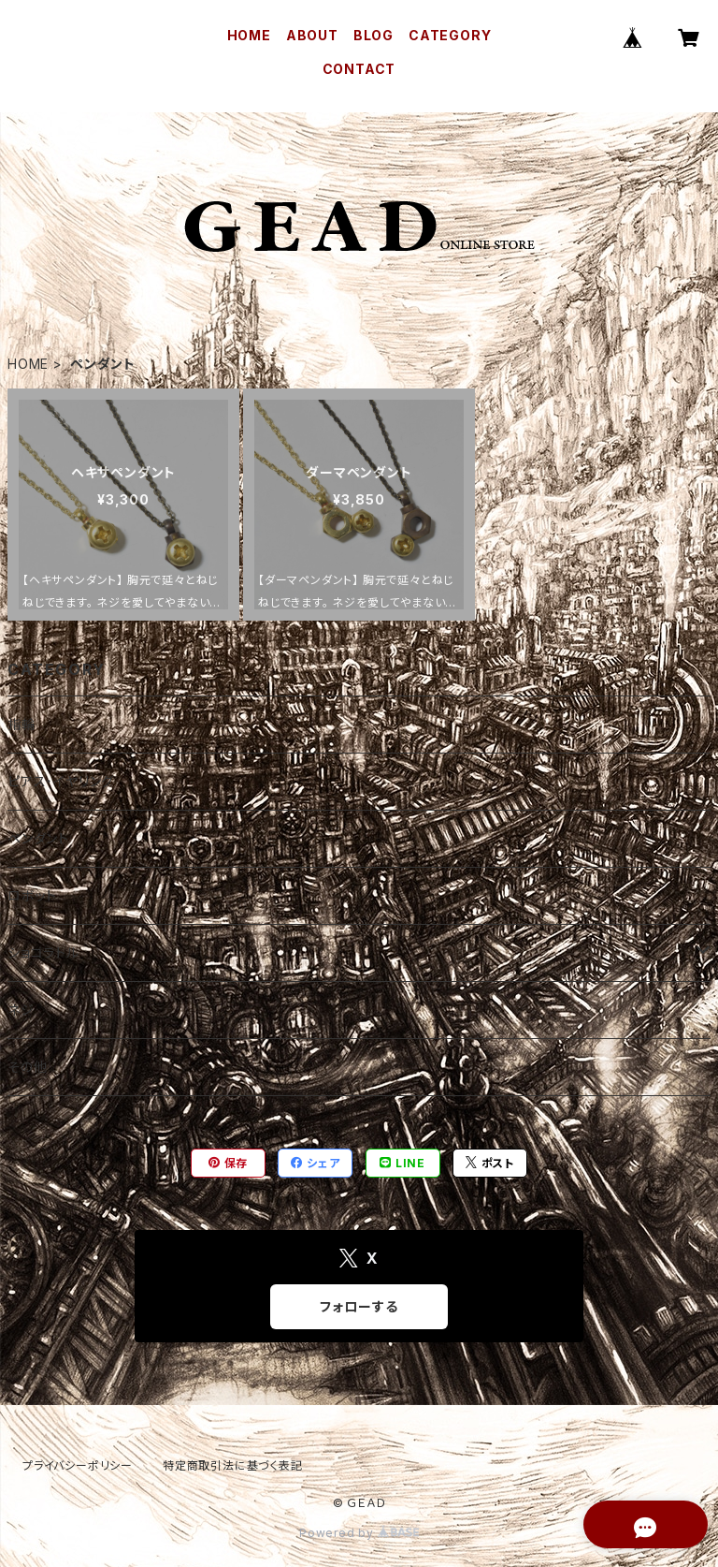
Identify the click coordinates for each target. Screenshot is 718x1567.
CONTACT (359, 69)
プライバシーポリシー (77, 1465)
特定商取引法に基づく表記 (233, 1465)
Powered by (359, 1533)
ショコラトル (43, 952)
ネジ (21, 1010)
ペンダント (38, 838)
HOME (249, 35)
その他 (27, 1067)
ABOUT (312, 35)
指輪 (21, 724)
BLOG (373, 35)
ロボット (32, 895)
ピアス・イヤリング (60, 781)
